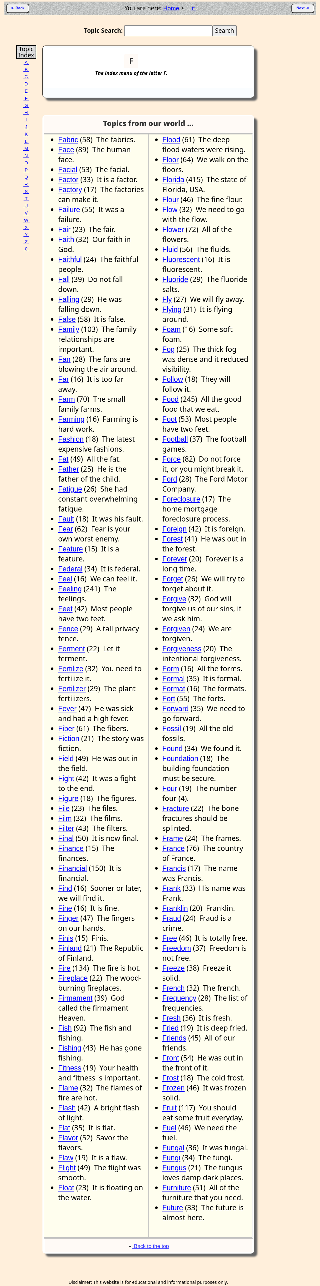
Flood (171, 140)
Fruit (169, 1108)
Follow (172, 379)
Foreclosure (181, 499)
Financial (72, 868)
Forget (172, 579)
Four (169, 788)
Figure (68, 798)
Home (171, 8)
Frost (170, 1078)
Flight (67, 1168)
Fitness (69, 1068)
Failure (69, 210)
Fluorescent (181, 259)
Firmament (75, 998)
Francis (174, 868)
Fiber (66, 729)
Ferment (71, 649)
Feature (70, 549)
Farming (71, 419)
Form (170, 669)
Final (66, 838)
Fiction (68, 739)
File (64, 808)
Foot (169, 419)
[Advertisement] (228, 64)
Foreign (174, 529)
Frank (171, 888)
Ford (169, 479)
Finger (68, 918)
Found (172, 749)
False (67, 319)
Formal (173, 679)
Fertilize (70, 669)
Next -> (303, 8)
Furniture (176, 1188)
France (173, 848)
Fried (170, 1028)
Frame (172, 838)
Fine (65, 908)
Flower (173, 230)
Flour (170, 200)
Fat (63, 459)
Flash (67, 1108)
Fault (66, 519)
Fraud (171, 918)
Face (66, 150)
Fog (168, 349)
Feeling (70, 589)
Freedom (176, 948)
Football (175, 439)
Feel (65, 579)
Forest (172, 539)
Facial (67, 170)
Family (68, 329)
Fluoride (175, 279)
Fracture (175, 808)
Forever (174, 559)
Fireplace (73, 978)
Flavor (68, 1138)
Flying (171, 309)
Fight (66, 778)
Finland (70, 948)
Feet (65, 609)
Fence (68, 629)
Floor (170, 160)
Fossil (171, 729)
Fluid (170, 249)
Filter (66, 828)
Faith (66, 239)
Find (65, 888)
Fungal (173, 1148)
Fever (67, 709)
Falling (68, 299)
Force (171, 459)
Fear (65, 529)
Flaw (65, 1158)
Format (173, 689)
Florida (173, 180)
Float (66, 1188)
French (173, 988)
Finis (65, 938)
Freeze (173, 968)
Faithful (70, 259)
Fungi (171, 1158)
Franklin (175, 908)
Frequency (179, 998)
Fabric (68, 140)
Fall (64, 279)
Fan (64, 359)
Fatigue (70, 489)
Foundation (180, 759)
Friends (174, 1038)
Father (68, 469)
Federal (70, 569)
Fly (167, 299)
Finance (71, 848)
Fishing (69, 1048)
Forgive (174, 599)
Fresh (171, 1018)
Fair (64, 230)
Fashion (71, 439)
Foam (171, 329)
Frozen (173, 1088)
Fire (64, 968)
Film (65, 818)
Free (169, 938)
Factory (70, 190)
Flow (170, 210)
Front (170, 1058)
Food (170, 399)
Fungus (174, 1168)
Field (66, 759)
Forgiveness (181, 649)
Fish (65, 1028)
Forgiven (176, 629)
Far (63, 379)
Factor (68, 180)
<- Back (17, 8)
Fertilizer (72, 689)
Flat (64, 1128)
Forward (175, 709)
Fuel (169, 1128)
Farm (66, 399)
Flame (68, 1088)
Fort (168, 699)
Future (172, 1208)
